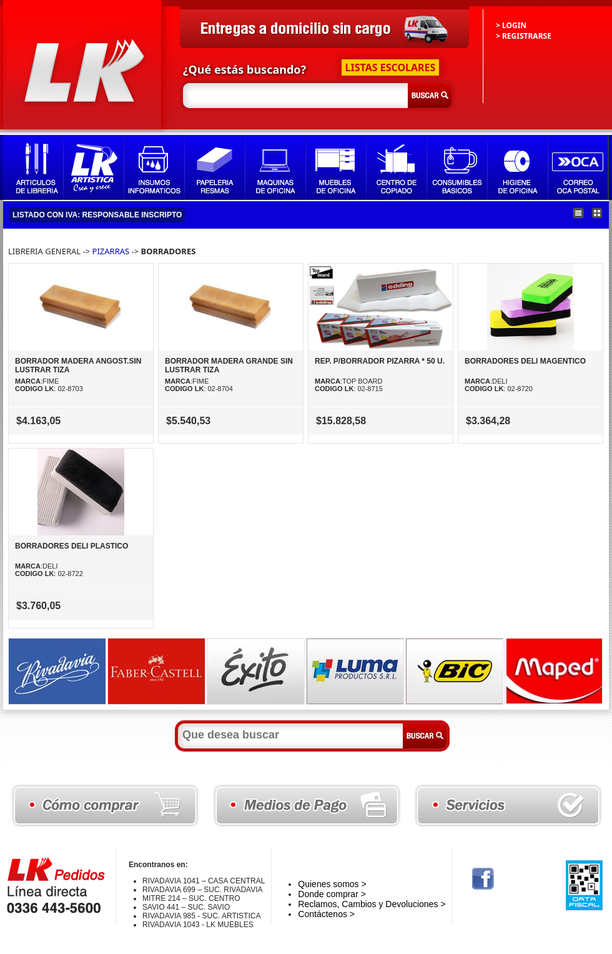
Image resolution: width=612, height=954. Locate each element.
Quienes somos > (332, 884)
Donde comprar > (332, 894)
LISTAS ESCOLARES (390, 67)
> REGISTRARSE (523, 36)
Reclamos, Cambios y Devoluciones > (371, 904)
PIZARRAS (112, 251)
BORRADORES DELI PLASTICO (71, 546)
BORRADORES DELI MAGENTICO (525, 361)
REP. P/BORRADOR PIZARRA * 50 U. (380, 361)
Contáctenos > (326, 914)
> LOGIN (511, 25)
